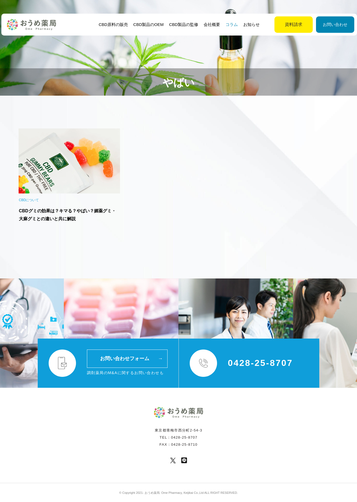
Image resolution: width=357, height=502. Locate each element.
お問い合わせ (321, 24)
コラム (231, 24)
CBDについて (29, 200)
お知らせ (251, 24)
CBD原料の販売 (112, 24)
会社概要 (211, 24)
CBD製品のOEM (148, 24)
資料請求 (280, 24)
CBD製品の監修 (183, 24)
